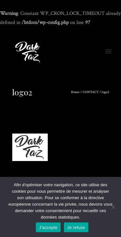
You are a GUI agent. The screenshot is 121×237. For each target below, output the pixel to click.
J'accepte (48, 227)
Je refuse (76, 227)
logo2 (105, 92)
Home (75, 92)
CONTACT (91, 92)
